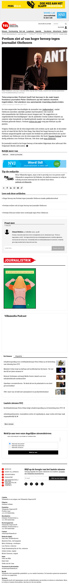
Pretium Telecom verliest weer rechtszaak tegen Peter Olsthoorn (25, 213)
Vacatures (47, 31)
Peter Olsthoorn (16, 154)
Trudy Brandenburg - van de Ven (14, 34)
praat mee (63, 34)
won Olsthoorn (50, 138)
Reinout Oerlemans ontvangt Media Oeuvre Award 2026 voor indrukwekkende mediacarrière (25, 377)
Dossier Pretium (55, 136)
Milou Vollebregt (7, 543)
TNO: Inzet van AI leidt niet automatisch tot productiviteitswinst (26, 392)
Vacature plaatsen (44, 23)
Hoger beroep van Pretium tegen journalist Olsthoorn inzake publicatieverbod (30, 198)
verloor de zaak (35, 121)
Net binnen (8, 356)
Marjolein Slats (6, 541)
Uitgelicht (18, 356)
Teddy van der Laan (8, 563)
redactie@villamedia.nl (9, 533)
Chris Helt (5, 538)
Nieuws (4, 31)
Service (8, 469)
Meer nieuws (9, 424)
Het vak (22, 31)
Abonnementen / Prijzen (12, 480)
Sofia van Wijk (6, 558)
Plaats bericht (58, 248)
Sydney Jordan (6, 551)
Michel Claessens (7, 553)
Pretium (5, 154)
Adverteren (57, 31)
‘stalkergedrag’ (48, 109)
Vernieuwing (13, 31)
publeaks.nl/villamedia (23, 182)
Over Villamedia (12, 472)
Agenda (38, 31)
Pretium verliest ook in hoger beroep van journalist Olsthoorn (25, 206)
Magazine (9, 477)
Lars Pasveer (6, 546)
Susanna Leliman (7, 504)
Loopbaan (30, 31)
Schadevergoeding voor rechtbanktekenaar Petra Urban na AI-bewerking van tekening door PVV (29, 363)
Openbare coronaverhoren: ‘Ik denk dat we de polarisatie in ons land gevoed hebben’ (28, 384)
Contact (8, 485)
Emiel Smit (5, 561)
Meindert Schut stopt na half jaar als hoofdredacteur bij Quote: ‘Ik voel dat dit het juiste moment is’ (28, 370)
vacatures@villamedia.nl (9, 568)
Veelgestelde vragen (10, 483)
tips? (10, 536)
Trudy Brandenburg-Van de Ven (11, 548)
